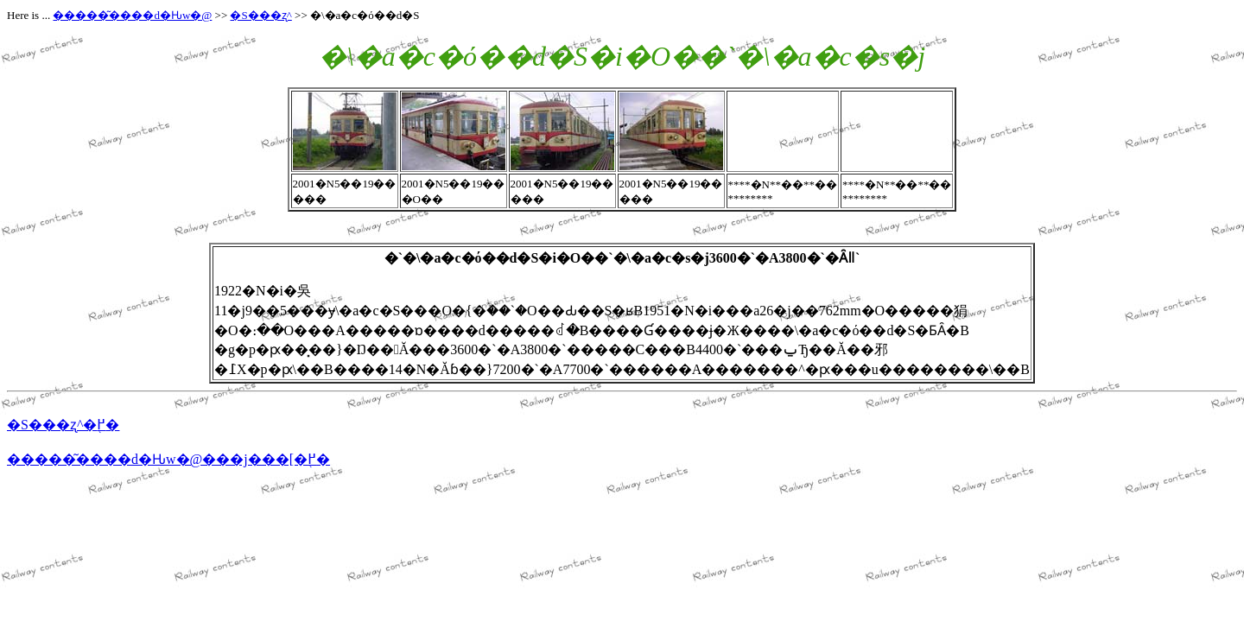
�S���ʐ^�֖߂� (63, 424)
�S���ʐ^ (260, 15)
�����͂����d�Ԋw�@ (132, 15)
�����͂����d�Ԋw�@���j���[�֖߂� (168, 459)
